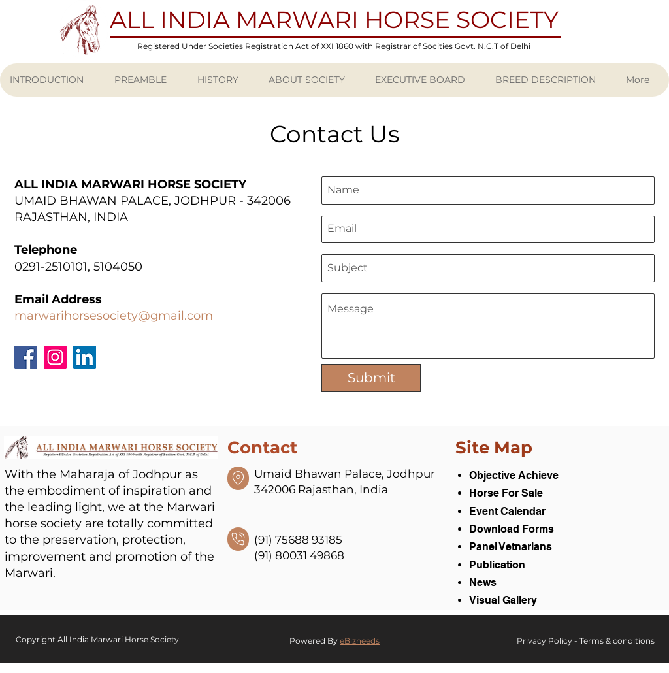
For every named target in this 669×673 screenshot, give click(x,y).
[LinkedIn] (84, 357)
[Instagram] (55, 357)
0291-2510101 (51, 266)
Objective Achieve (514, 475)
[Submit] (371, 378)
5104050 (117, 266)
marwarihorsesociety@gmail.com (113, 315)
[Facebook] (25, 357)
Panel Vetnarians (510, 546)
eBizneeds (360, 641)
